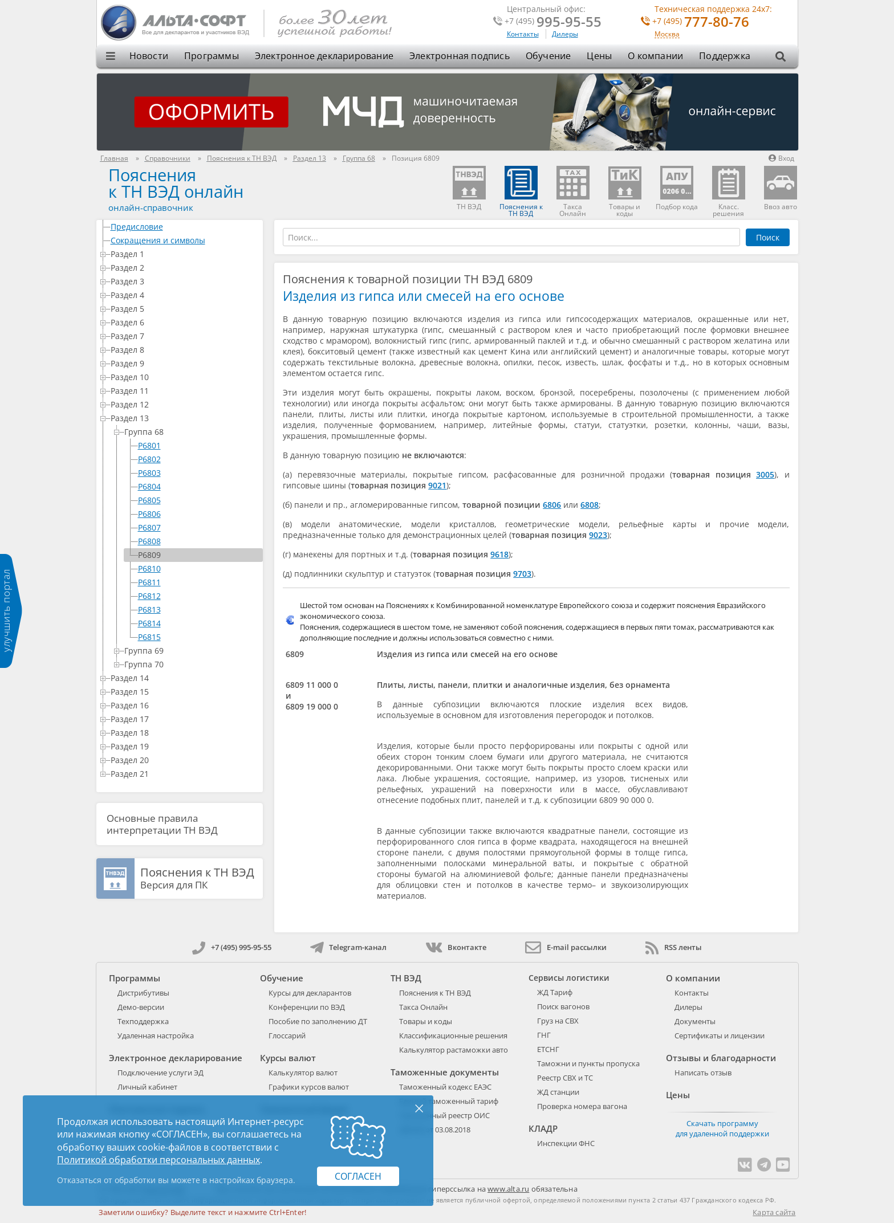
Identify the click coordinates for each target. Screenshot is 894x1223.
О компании (655, 56)
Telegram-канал (348, 947)
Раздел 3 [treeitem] (185, 281)
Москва (667, 34)
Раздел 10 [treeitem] (185, 377)
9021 (437, 485)
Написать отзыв (703, 1072)
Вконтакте (455, 947)
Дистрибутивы (143, 993)
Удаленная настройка (155, 1035)
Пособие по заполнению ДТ (318, 1021)
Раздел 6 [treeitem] (185, 322)
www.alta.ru (508, 1189)
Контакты (523, 34)
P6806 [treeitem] (149, 513)
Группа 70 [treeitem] (191, 664)
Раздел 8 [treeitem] (185, 349)
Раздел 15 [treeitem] (185, 691)
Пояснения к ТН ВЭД (435, 993)
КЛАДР (543, 1128)
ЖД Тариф (554, 992)
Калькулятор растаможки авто (453, 1050)
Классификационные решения (453, 1035)
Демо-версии (140, 1007)
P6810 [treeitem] (149, 568)
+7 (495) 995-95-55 (231, 947)
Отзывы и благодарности (721, 1057)
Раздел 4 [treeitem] (185, 295)
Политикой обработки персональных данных (158, 1159)
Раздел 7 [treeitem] (185, 336)
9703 (522, 573)
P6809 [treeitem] (149, 554)
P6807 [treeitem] (149, 527)
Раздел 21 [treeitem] (185, 773)
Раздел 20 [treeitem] (185, 760)
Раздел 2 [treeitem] (185, 267)
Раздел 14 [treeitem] (185, 677)
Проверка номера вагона (582, 1106)
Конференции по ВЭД (307, 1007)
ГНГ (544, 1035)
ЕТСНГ (548, 1049)
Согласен (358, 1176)
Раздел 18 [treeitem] (185, 732)
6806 (552, 504)
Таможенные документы (445, 1072)
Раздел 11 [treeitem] (185, 390)
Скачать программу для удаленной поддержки (722, 1128)
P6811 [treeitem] (149, 582)
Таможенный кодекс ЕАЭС (445, 1087)
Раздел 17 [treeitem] (185, 719)
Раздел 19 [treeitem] (185, 746)
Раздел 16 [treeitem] (185, 705)
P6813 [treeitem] (149, 609)
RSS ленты (673, 947)
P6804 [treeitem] (149, 486)
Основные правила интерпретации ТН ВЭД (162, 824)
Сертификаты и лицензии (719, 1035)
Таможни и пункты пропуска (588, 1063)
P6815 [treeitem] (149, 636)
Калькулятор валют (303, 1072)
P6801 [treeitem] (149, 445)
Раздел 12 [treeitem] (185, 404)
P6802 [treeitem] (149, 459)
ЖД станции (558, 1092)
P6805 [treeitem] (149, 500)
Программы (211, 56)
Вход (781, 158)
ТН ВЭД (406, 978)
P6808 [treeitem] (149, 541)
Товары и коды (425, 1021)
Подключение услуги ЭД (160, 1072)
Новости (148, 56)
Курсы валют (288, 1057)
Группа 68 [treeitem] (191, 431)
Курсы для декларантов (310, 993)
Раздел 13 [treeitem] (185, 418)
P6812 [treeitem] (149, 595)
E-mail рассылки (566, 947)
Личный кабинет (147, 1087)
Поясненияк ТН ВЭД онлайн (175, 183)
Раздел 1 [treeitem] (185, 253)
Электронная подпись (459, 56)
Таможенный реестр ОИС (444, 1115)
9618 (499, 554)
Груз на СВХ (558, 1021)
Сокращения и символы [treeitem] (185, 240)
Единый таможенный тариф (448, 1101)
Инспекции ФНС (566, 1143)
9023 (598, 534)
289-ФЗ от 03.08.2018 (434, 1129)
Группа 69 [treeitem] (191, 650)
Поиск (767, 237)
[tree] (179, 500)
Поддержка (724, 56)
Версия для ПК (197, 878)
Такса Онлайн (423, 1007)
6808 (589, 504)
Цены (599, 56)
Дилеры (565, 34)
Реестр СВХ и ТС (565, 1078)
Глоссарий (287, 1035)
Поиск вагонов (563, 1006)
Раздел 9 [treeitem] (185, 363)
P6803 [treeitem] (149, 472)
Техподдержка (143, 1021)
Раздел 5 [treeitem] (185, 308)
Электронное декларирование (324, 56)
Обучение (548, 56)
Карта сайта (774, 1212)
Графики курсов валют (309, 1087)
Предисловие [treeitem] (185, 226)
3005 (765, 474)
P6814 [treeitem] (149, 623)
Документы (695, 1021)
